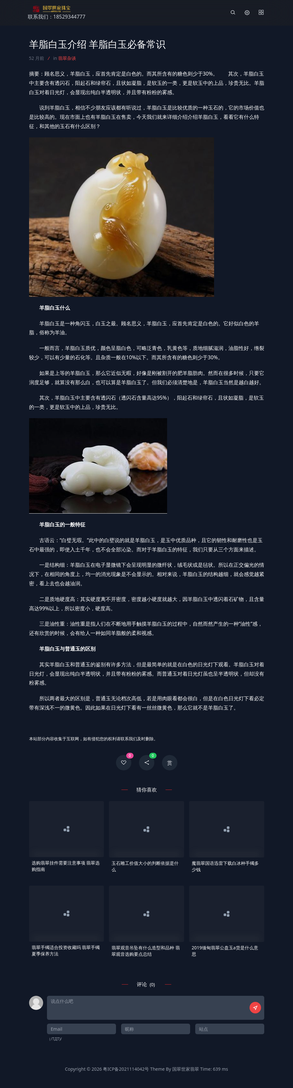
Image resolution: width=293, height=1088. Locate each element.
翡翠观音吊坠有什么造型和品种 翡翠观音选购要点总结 (146, 951)
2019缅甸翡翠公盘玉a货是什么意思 (225, 951)
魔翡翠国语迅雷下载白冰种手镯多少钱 (225, 866)
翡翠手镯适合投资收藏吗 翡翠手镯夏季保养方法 (66, 950)
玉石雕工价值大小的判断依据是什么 (145, 866)
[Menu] (261, 13)
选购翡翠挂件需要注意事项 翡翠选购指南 (66, 866)
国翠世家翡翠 (185, 1069)
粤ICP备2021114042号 (126, 1069)
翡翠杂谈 (67, 58)
